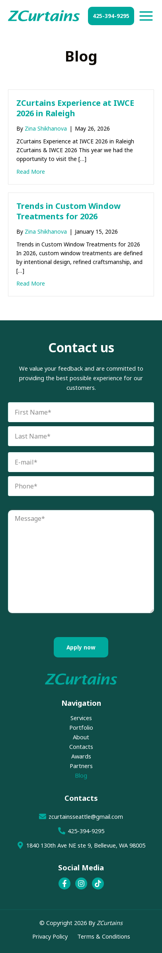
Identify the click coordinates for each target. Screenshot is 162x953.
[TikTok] (98, 883)
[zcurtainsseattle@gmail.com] (81, 816)
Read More (30, 171)
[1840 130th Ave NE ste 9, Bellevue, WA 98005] (81, 845)
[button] (111, 16)
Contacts (81, 746)
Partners (81, 766)
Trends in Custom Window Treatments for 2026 (68, 211)
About (81, 737)
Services (81, 718)
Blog (81, 775)
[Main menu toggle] (146, 16)
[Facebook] (64, 883)
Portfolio (81, 727)
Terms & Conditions (103, 936)
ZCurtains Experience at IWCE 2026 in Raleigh (75, 108)
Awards (81, 756)
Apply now (81, 647)
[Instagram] (81, 883)
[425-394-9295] (81, 831)
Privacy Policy (50, 936)
